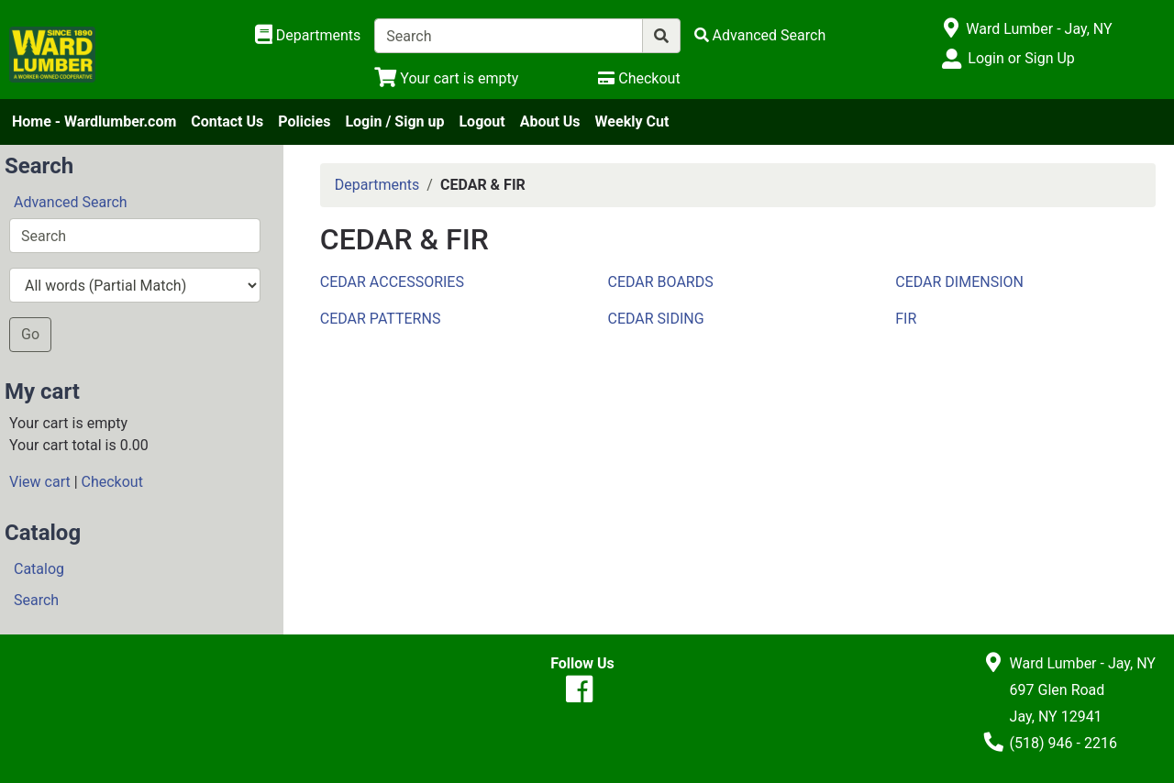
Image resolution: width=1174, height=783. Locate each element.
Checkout (112, 482)
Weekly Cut (632, 121)
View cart (40, 482)
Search (36, 600)
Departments (377, 184)
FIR (905, 318)
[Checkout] (639, 78)
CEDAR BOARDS (660, 282)
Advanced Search (70, 202)
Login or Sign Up (1021, 58)
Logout (481, 121)
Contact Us (227, 121)
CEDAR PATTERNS (380, 318)
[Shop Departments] (308, 36)
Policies (304, 121)
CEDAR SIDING (655, 318)
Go (30, 334)
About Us (550, 121)
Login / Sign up (394, 121)
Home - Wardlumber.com (94, 121)
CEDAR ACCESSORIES (392, 282)
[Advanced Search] (760, 35)
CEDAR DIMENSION (959, 282)
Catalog (39, 569)
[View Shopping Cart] (446, 78)
